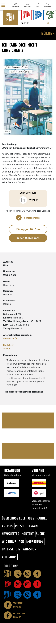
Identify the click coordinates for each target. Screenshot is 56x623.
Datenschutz (11, 549)
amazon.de (8, 338)
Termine (33, 526)
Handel (41, 518)
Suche (40, 534)
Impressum (34, 541)
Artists (7, 526)
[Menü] (3, 5)
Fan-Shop (29, 549)
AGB (5, 348)
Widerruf (9, 541)
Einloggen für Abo (28, 229)
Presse (20, 526)
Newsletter (10, 534)
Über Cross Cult (13, 518)
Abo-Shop (9, 557)
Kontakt (7, 344)
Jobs (31, 518)
